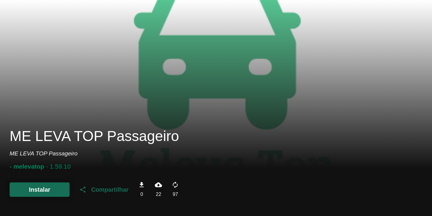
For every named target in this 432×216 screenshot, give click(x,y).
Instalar (39, 189)
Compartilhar (103, 189)
